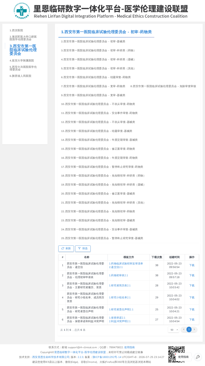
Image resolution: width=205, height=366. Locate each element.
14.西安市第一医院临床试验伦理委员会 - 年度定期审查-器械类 (99, 140)
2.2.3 (80, 357)
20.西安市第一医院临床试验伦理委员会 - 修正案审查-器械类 (98, 193)
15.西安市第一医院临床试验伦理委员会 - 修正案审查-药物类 (98, 149)
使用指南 (129, 347)
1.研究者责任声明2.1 (121, 309)
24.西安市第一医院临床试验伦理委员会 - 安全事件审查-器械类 (99, 229)
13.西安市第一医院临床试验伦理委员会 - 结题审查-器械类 (96, 131)
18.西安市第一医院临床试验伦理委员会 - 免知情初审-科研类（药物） (103, 175)
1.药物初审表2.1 (118, 275)
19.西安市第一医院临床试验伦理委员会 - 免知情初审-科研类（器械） (103, 184)
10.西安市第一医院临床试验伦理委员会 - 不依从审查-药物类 (98, 104)
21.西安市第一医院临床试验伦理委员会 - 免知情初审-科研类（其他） (103, 202)
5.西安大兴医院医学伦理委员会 (23, 68)
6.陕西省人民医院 (20, 76)
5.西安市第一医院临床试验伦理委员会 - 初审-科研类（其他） (98, 68)
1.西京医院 (16, 30)
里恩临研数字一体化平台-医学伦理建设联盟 (80, 352)
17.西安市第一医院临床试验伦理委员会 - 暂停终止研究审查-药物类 (102, 167)
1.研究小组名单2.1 (120, 297)
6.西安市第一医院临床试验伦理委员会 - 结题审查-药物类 (96, 77)
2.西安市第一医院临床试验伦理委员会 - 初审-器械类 (93, 41)
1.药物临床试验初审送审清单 (126, 263)
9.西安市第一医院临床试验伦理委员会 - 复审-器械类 (93, 95)
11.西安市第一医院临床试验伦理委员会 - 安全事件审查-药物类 (99, 113)
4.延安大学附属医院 (22, 60)
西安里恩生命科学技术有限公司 (51, 357)
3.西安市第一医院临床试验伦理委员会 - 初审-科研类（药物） (98, 50)
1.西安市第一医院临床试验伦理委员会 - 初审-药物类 (106, 31)
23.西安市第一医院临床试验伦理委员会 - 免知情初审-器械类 (98, 220)
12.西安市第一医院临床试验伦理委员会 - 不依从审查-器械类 (98, 122)
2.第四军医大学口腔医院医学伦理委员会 (23, 38)
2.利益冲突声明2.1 (120, 321)
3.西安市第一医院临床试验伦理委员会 (23, 50)
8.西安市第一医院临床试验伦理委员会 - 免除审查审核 (163, 86)
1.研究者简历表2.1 (120, 285)
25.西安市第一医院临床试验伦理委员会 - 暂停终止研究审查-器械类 (102, 238)
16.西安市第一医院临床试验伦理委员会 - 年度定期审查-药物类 (99, 158)
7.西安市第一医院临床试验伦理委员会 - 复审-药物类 (93, 86)
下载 (191, 265)
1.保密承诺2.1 (117, 318)
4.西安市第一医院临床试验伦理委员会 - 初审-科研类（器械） (98, 59)
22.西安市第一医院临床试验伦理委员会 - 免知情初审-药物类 (98, 211)
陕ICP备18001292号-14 (107, 357)
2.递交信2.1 (116, 267)
